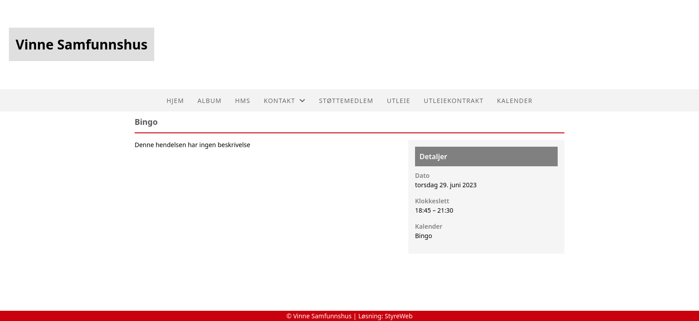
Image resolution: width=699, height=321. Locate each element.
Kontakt (285, 100)
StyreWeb (399, 316)
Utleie (399, 100)
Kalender (515, 100)
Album (209, 100)
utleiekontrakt (454, 100)
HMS (242, 100)
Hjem (175, 100)
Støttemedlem (346, 100)
